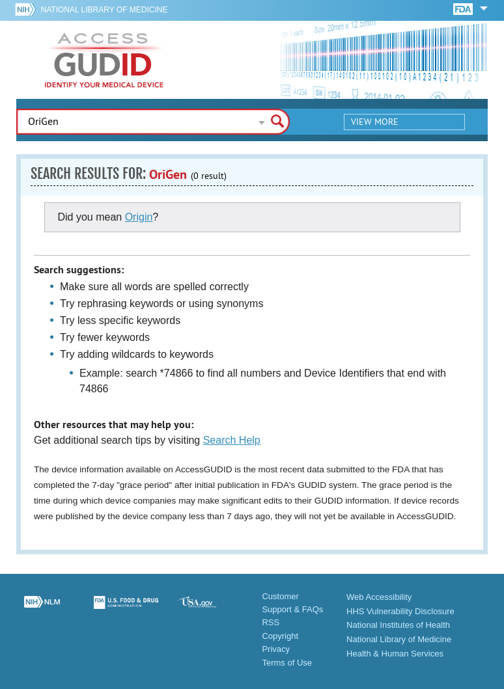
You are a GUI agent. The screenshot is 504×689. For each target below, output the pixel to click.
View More (375, 122)
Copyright (280, 636)
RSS (270, 622)
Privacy (276, 649)
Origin (139, 217)
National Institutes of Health (398, 625)
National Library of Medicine (104, 9)
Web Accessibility (379, 597)
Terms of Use (287, 663)
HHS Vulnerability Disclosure (400, 611)
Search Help (231, 440)
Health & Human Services (394, 653)
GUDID (104, 60)
